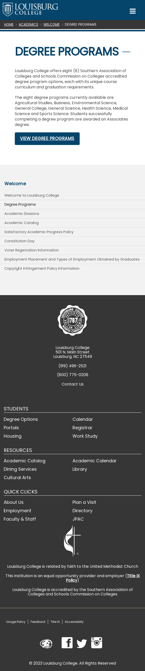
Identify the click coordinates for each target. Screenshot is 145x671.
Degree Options (21, 419)
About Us (14, 502)
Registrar (82, 428)
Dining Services (20, 469)
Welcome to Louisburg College (31, 195)
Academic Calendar (94, 461)
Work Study (85, 436)
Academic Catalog (21, 222)
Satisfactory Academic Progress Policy (38, 231)
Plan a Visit (84, 502)
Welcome (51, 24)
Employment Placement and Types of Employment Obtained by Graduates (72, 259)
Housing (12, 436)
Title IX (55, 622)
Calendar (82, 419)
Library (79, 469)
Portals (11, 428)
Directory (82, 511)
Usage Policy (15, 622)
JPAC (78, 519)
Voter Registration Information (31, 250)
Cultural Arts (17, 477)
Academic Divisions (21, 213)
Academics (28, 24)
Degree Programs (20, 204)
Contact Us (73, 384)
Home (9, 24)
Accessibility (74, 622)
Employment (17, 511)
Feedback (38, 622)
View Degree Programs (47, 139)
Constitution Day (19, 241)
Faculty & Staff (20, 519)
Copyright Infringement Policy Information (41, 268)
